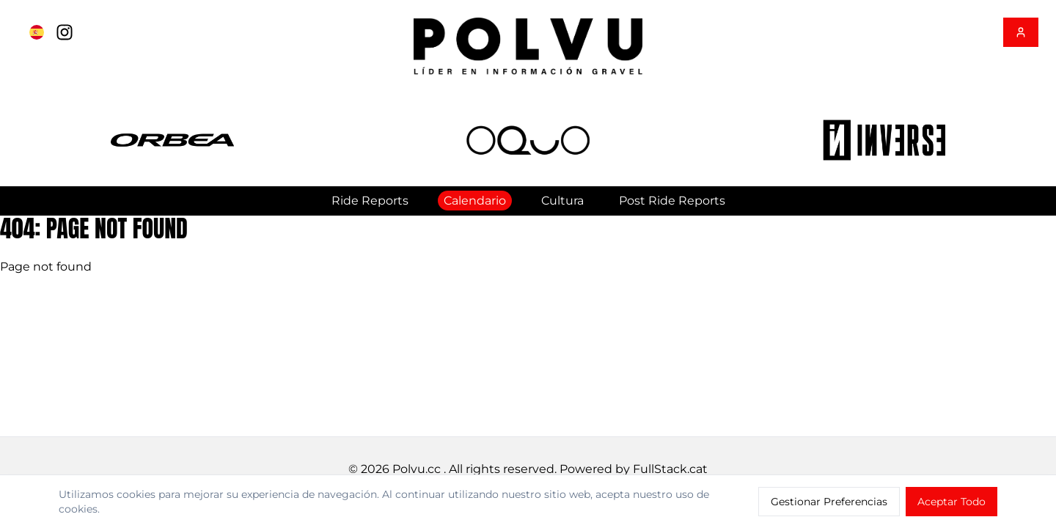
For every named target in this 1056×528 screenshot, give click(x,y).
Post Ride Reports (672, 201)
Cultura (562, 201)
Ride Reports (369, 201)
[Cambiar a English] (37, 32)
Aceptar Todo (951, 501)
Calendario (475, 201)
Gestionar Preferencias (829, 501)
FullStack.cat (670, 469)
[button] (172, 140)
